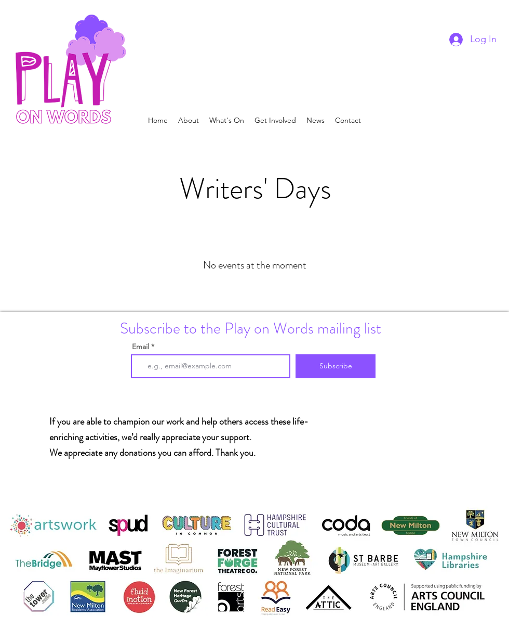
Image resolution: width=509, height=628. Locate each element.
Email (140, 346)
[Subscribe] (336, 366)
